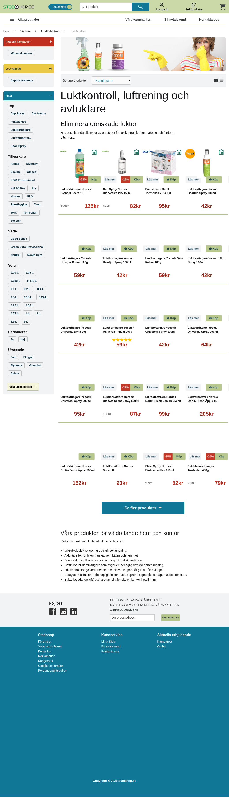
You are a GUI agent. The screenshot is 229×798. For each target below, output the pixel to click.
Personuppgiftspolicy (52, 671)
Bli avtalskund (110, 647)
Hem (6, 31)
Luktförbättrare (50, 31)
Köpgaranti (45, 662)
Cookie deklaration (51, 667)
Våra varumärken (50, 647)
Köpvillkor (45, 652)
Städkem (25, 31)
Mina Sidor (108, 642)
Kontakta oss (110, 652)
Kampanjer (164, 642)
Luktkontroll (78, 31)
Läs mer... (68, 137)
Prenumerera (170, 618)
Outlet (161, 647)
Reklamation (46, 657)
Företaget (44, 642)
